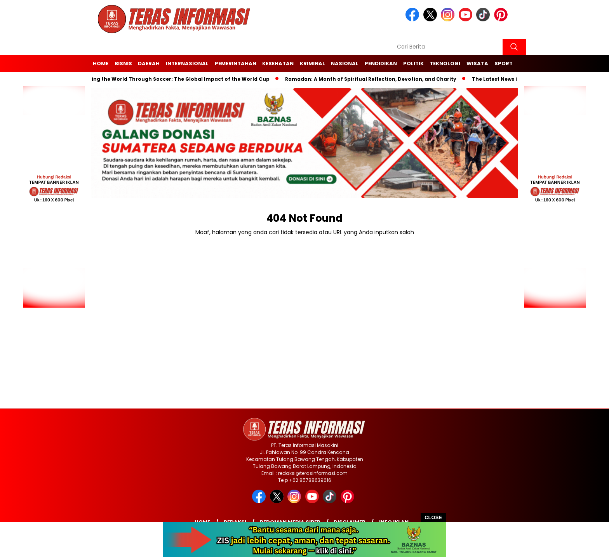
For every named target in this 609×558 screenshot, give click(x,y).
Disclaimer (349, 522)
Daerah (149, 63)
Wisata (477, 63)
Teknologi (445, 63)
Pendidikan (381, 63)
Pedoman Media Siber (290, 522)
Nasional (344, 63)
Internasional (187, 63)
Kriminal (312, 63)
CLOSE (433, 517)
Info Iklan (394, 522)
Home (100, 63)
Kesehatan (278, 63)
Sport (503, 63)
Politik (413, 63)
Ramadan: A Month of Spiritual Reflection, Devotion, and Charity (372, 79)
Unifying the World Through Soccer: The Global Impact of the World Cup (175, 79)
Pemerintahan (235, 63)
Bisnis (123, 63)
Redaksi (235, 522)
